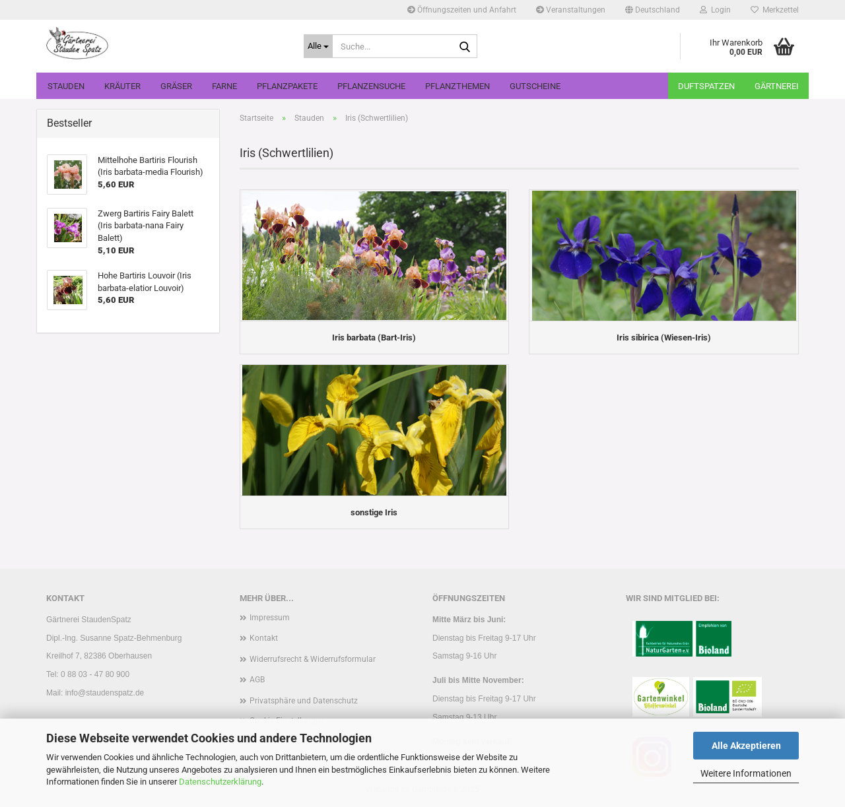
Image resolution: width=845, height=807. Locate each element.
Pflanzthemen (457, 86)
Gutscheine (535, 86)
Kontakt (264, 638)
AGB (257, 679)
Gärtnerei (777, 86)
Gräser (176, 86)
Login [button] (715, 10)
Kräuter (122, 86)
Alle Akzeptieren (746, 745)
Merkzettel (775, 10)
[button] (652, 10)
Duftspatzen (706, 86)
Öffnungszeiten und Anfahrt (461, 10)
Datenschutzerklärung (220, 782)
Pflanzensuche (371, 86)
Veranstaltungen (570, 10)
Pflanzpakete (287, 86)
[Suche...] (318, 46)
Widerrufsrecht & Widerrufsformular (313, 659)
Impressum (270, 617)
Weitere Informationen (746, 773)
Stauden (66, 86)
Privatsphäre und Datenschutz (304, 700)
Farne (224, 86)
